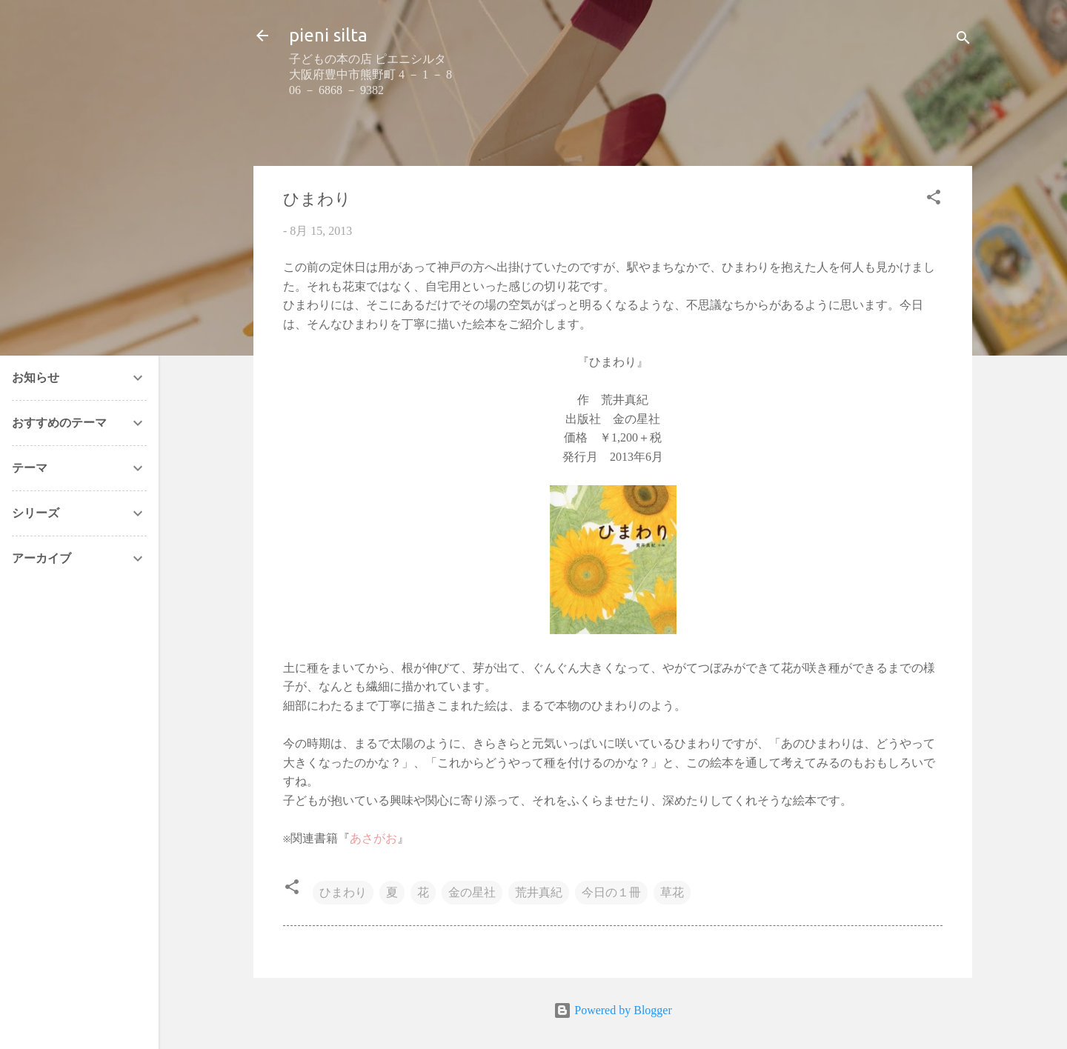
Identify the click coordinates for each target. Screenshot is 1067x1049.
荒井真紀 (538, 892)
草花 (672, 892)
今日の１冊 (611, 892)
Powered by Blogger (613, 1010)
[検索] (963, 40)
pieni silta (328, 35)
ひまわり (343, 892)
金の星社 (472, 892)
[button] (934, 199)
